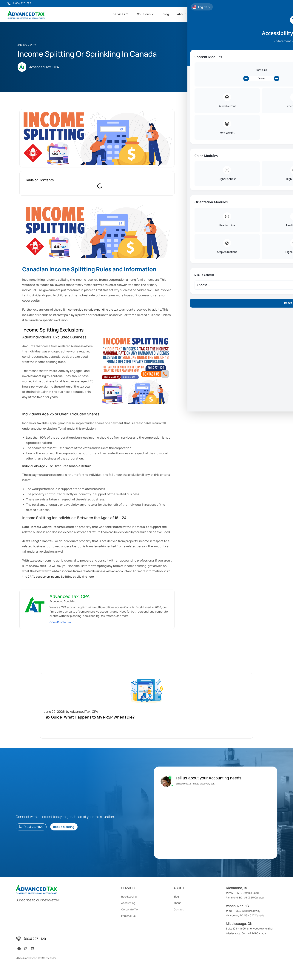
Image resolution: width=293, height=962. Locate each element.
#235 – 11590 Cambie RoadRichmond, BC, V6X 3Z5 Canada (245, 886)
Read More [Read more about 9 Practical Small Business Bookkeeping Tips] (240, 183)
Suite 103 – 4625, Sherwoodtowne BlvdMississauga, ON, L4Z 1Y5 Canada (249, 921)
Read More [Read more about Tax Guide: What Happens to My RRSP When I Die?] (240, 135)
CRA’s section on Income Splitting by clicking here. (69, 576)
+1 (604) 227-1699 (20, 3)
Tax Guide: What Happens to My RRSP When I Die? (253, 128)
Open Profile (58, 622)
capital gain (56, 423)
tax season (37, 561)
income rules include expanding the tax (93, 310)
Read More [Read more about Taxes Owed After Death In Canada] (240, 159)
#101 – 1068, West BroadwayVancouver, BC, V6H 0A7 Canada (245, 904)
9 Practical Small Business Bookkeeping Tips (251, 175)
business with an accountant (118, 571)
